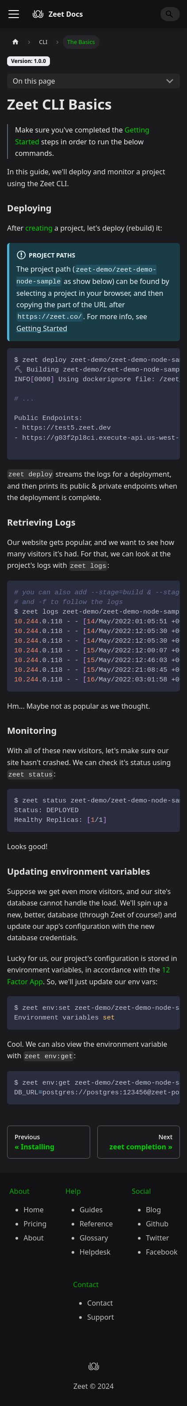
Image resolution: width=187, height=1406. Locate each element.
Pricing (34, 1224)
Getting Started (41, 328)
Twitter (157, 1238)
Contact (100, 1303)
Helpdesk (95, 1252)
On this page (34, 81)
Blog (153, 1210)
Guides (91, 1210)
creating (39, 228)
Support (100, 1317)
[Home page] (15, 42)
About (33, 1238)
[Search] (170, 14)
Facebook (162, 1252)
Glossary (94, 1238)
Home (33, 1210)
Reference (96, 1224)
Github (157, 1224)
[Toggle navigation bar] (13, 14)
